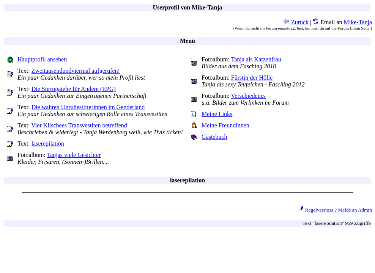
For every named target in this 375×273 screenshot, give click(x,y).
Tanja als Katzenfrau (256, 59)
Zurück (296, 22)
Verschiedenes (248, 96)
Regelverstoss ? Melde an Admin (338, 210)
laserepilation (48, 143)
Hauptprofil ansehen (42, 59)
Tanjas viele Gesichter (74, 155)
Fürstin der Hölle (252, 77)
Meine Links (217, 114)
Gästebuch (214, 136)
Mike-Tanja (358, 22)
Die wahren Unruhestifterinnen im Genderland (88, 107)
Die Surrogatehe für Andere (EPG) (74, 89)
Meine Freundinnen (225, 125)
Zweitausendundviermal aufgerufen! (76, 70)
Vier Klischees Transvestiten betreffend (79, 125)
